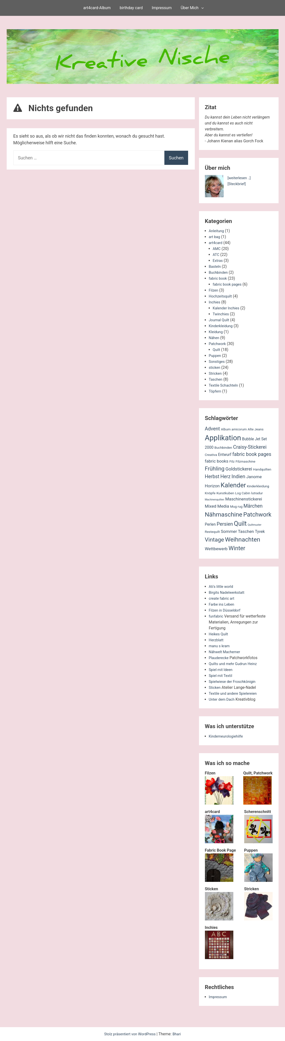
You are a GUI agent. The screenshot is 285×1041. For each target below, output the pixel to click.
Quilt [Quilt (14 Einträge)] (240, 523)
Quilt (217, 349)
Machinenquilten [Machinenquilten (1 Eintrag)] (214, 499)
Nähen (214, 337)
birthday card (131, 7)
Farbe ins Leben (223, 604)
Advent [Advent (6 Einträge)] (212, 429)
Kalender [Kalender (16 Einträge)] (233, 485)
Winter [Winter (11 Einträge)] (237, 548)
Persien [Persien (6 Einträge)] (225, 524)
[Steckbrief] (238, 183)
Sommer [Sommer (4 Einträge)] (229, 531)
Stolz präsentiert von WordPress (130, 1034)
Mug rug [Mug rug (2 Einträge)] (236, 506)
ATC (216, 254)
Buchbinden (219, 272)
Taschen (216, 379)
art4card (216, 242)
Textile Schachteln (225, 385)
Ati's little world (222, 586)
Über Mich (189, 7)
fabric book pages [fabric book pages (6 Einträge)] (251, 454)
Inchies (215, 302)
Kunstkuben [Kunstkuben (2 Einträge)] (225, 493)
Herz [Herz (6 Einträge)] (225, 476)
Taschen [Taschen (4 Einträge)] (246, 531)
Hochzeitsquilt (221, 296)
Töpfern (215, 391)
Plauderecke (220, 657)
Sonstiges (217, 361)
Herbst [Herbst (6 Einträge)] (212, 476)
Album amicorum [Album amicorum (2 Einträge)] (234, 429)
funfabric (217, 616)
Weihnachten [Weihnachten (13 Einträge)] (242, 539)
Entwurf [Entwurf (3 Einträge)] (224, 454)
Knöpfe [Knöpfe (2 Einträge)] (210, 493)
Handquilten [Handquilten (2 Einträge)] (262, 469)
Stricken (216, 373)
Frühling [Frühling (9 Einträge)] (215, 468)
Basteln (215, 266)
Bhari (179, 1034)
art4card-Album (97, 7)
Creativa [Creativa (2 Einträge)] (211, 455)
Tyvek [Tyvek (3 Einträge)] (260, 531)
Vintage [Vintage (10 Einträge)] (214, 539)
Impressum (162, 7)
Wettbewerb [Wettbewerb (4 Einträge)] (216, 548)
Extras (218, 260)
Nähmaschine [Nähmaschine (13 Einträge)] (223, 514)
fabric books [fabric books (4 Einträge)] (217, 461)
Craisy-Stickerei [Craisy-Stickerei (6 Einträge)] (249, 447)
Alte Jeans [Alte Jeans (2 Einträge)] (255, 429)
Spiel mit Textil (222, 675)
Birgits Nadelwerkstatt (228, 592)
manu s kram (220, 646)
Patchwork (218, 343)
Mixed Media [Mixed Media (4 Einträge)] (217, 506)
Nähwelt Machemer (226, 651)
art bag (215, 236)
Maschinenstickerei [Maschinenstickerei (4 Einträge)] (243, 498)
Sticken (215, 687)
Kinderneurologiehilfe (227, 736)
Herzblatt (217, 640)
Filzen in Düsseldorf (226, 610)
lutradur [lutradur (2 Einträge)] (257, 493)
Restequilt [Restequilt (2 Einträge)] (212, 532)
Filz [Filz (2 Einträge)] (232, 461)
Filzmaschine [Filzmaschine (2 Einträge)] (245, 461)
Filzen (214, 290)
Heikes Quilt (219, 634)
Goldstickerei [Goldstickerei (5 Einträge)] (238, 469)
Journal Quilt (220, 320)
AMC (217, 248)
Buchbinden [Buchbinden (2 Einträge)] (223, 447)
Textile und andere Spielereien (235, 693)
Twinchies (222, 314)
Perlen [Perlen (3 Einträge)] (210, 524)
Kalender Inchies (227, 308)
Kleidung (216, 331)
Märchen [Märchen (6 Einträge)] (253, 506)
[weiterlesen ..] (240, 177)
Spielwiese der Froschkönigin (234, 681)
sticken (215, 367)
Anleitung (217, 230)
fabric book (219, 278)
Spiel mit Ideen (222, 669)
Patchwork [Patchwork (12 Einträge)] (257, 514)
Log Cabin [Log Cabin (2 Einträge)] (242, 493)
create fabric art (223, 598)
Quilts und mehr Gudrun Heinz (235, 663)
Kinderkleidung (222, 325)
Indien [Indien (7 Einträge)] (238, 476)
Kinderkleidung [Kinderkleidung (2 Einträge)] (258, 486)
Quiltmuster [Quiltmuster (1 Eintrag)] (254, 524)
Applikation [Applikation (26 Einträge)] (223, 438)
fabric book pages (228, 284)
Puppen (215, 355)
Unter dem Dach (223, 699)
